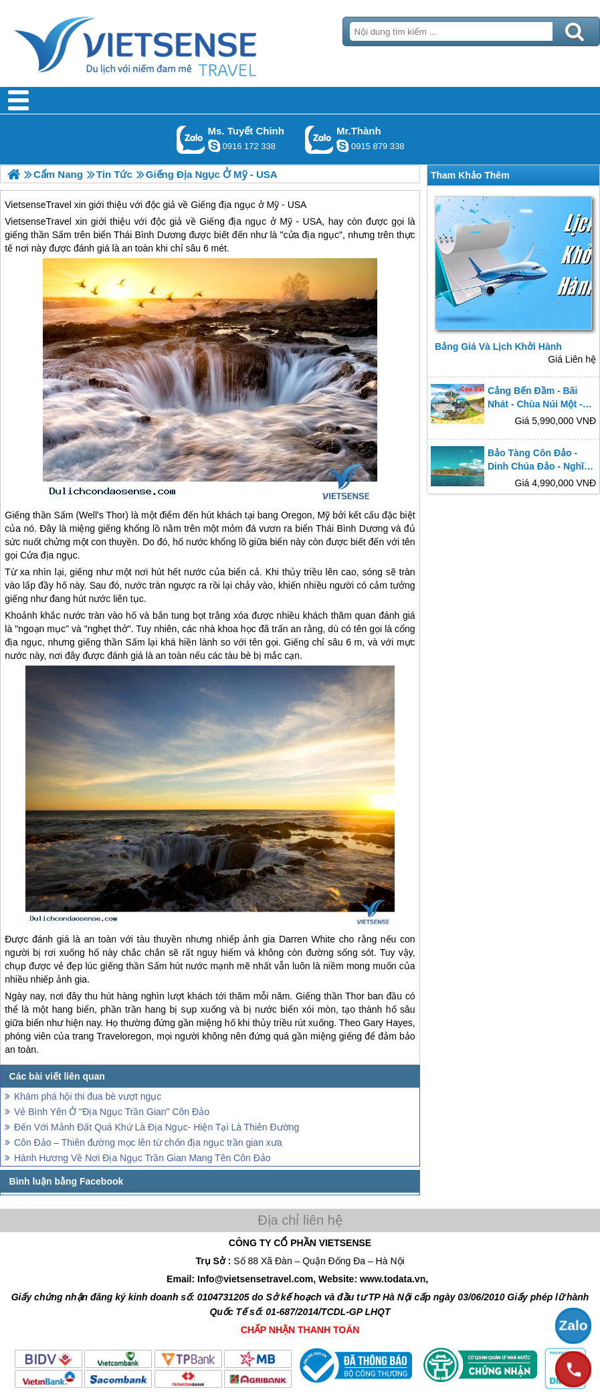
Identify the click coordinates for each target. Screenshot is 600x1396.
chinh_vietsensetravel (214, 146)
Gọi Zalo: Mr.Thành (319, 139)
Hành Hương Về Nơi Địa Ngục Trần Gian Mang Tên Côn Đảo (142, 1158)
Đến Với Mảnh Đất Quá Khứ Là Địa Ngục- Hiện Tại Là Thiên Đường (156, 1127)
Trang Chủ (168, 43)
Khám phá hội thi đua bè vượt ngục (87, 1096)
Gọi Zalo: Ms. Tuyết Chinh (191, 139)
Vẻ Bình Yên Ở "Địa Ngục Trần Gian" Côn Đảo (111, 1111)
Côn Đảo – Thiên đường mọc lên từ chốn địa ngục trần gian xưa (148, 1142)
